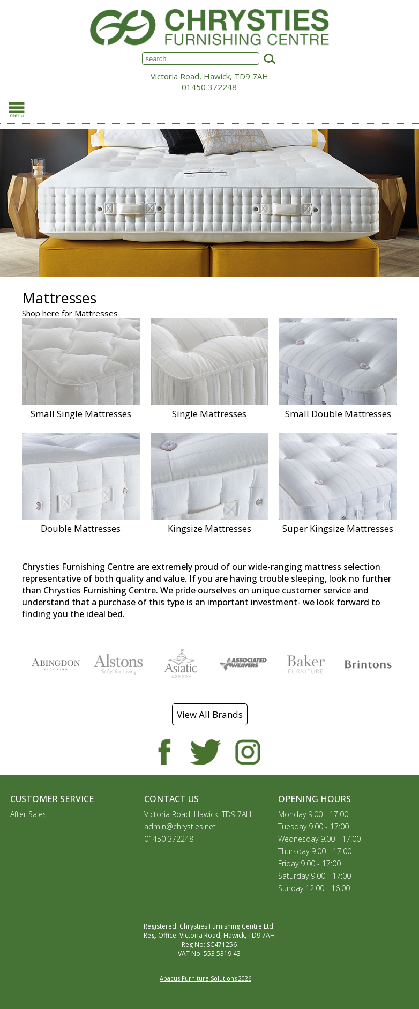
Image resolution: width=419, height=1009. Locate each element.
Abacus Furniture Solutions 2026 (205, 978)
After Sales (28, 814)
